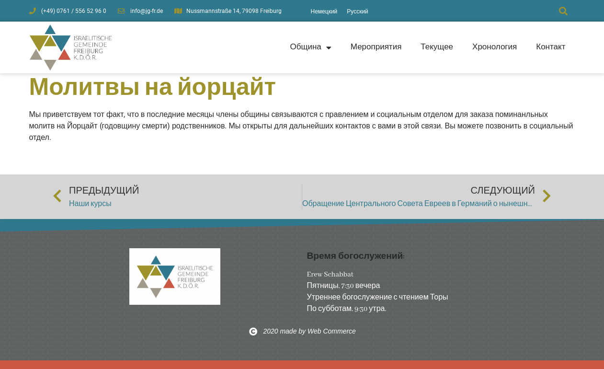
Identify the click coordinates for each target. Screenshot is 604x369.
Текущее (437, 47)
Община (310, 47)
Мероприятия (376, 47)
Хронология (494, 47)
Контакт (550, 47)
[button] (563, 11)
